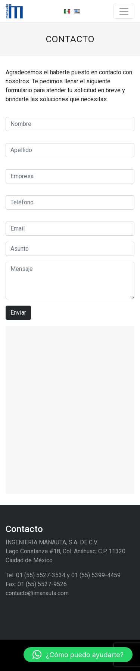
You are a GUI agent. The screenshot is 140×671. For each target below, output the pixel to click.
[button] (78, 654)
